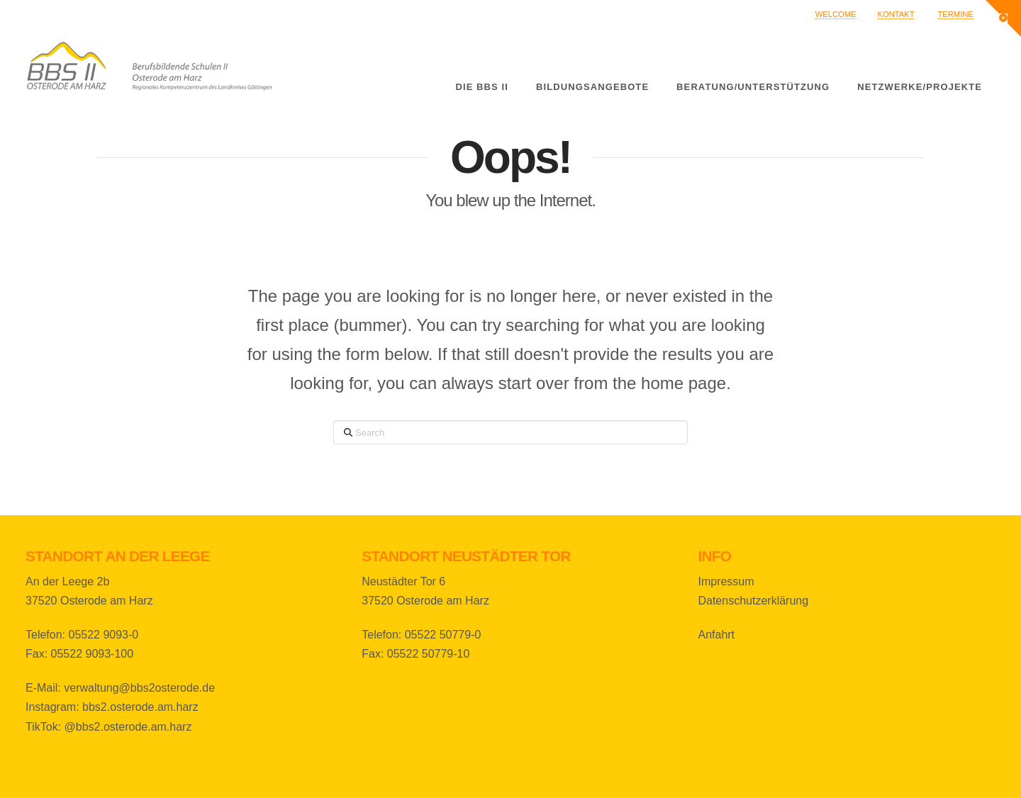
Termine (955, 14)
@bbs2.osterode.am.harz (128, 727)
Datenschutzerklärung (753, 601)
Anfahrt (716, 635)
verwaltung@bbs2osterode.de (139, 688)
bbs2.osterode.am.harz (140, 707)
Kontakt (896, 14)
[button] (1003, 18)
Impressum (726, 581)
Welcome (836, 14)
